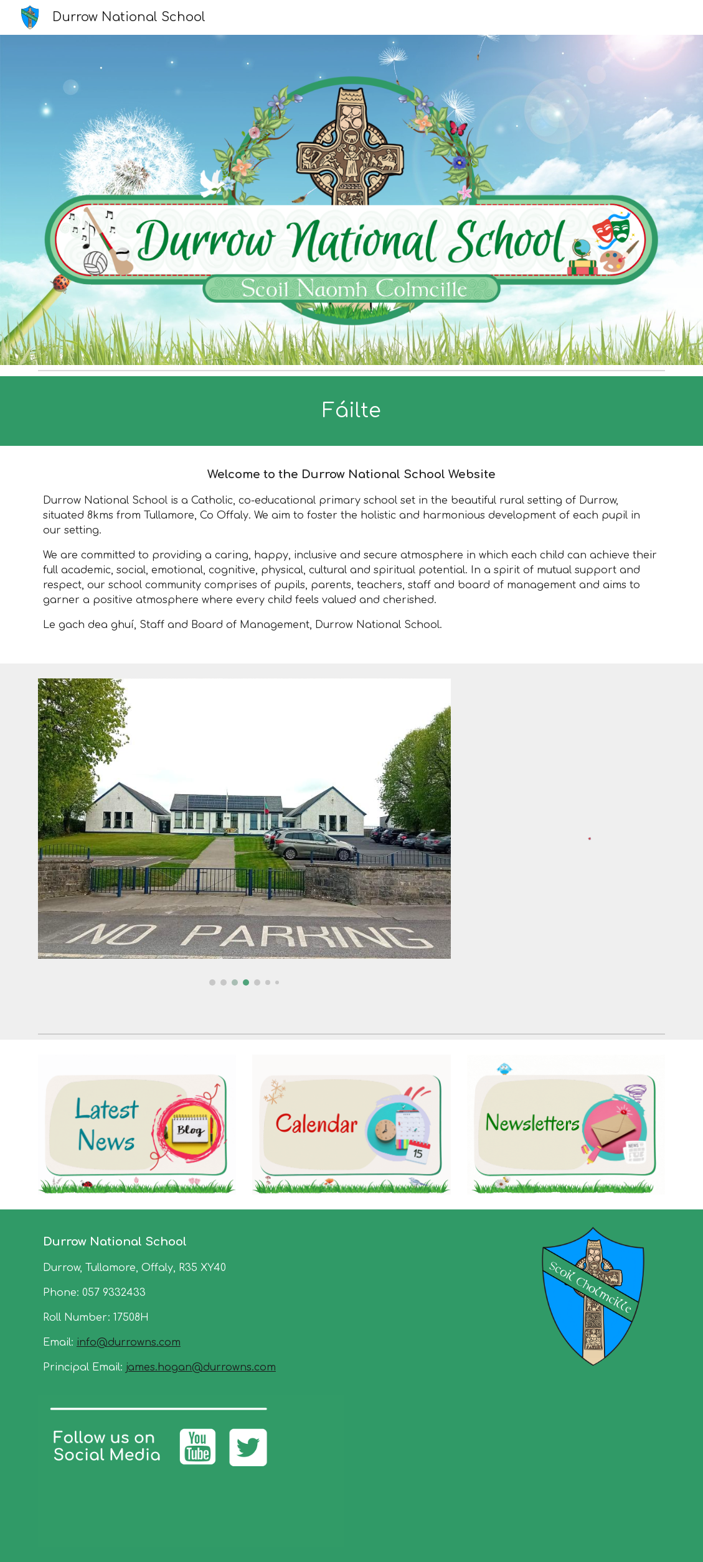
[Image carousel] (244, 832)
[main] (351, 411)
